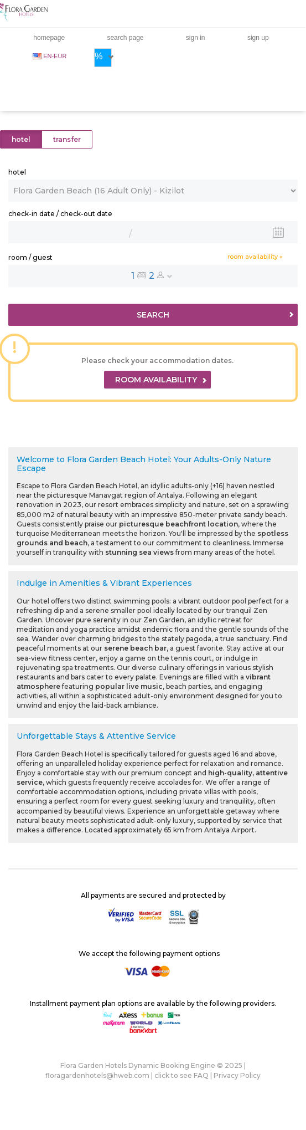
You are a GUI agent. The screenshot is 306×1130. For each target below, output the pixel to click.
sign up (258, 38)
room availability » (255, 256)
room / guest (30, 257)
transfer (67, 139)
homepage (49, 38)
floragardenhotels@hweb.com (97, 1075)
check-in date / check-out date (60, 213)
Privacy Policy (237, 1075)
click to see (181, 1075)
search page (125, 38)
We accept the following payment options (149, 953)
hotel (21, 139)
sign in (195, 38)
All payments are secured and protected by (153, 895)
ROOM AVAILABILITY (161, 380)
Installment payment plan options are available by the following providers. (153, 1003)
